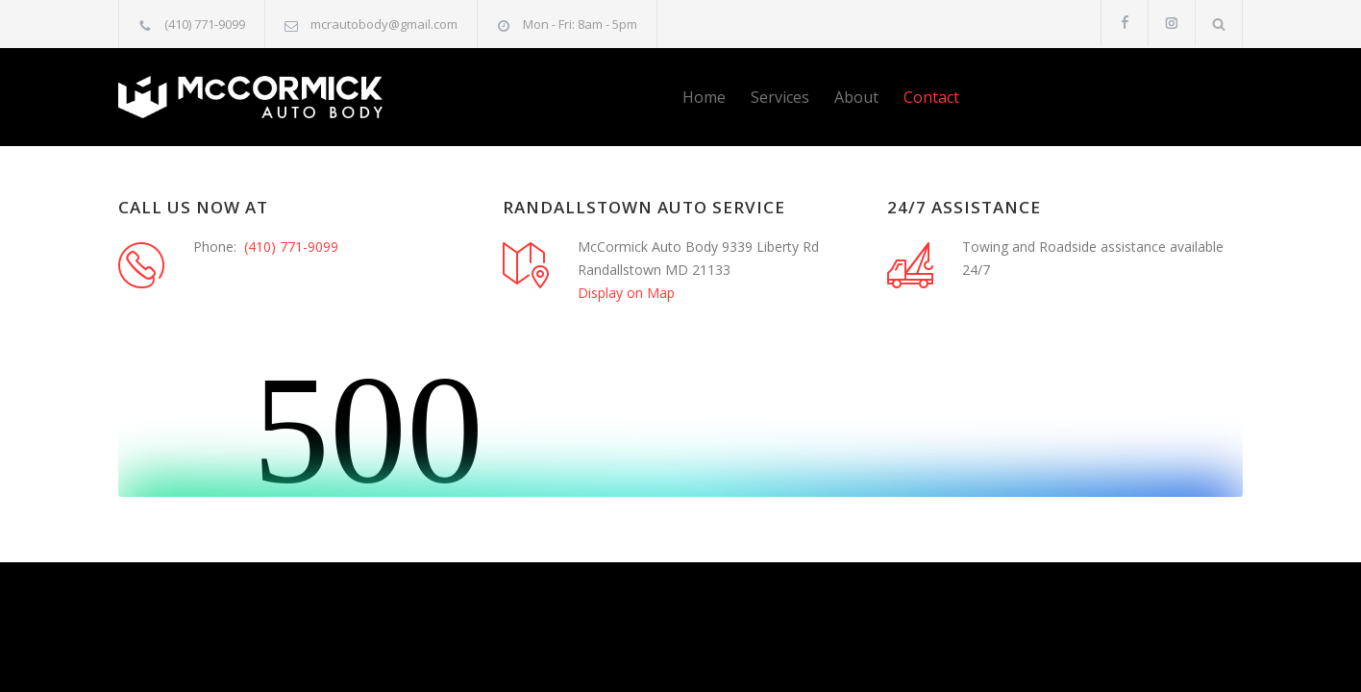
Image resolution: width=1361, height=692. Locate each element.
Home (704, 97)
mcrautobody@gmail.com (384, 24)
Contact (931, 97)
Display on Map (626, 293)
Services (780, 97)
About (856, 97)
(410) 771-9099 (204, 24)
